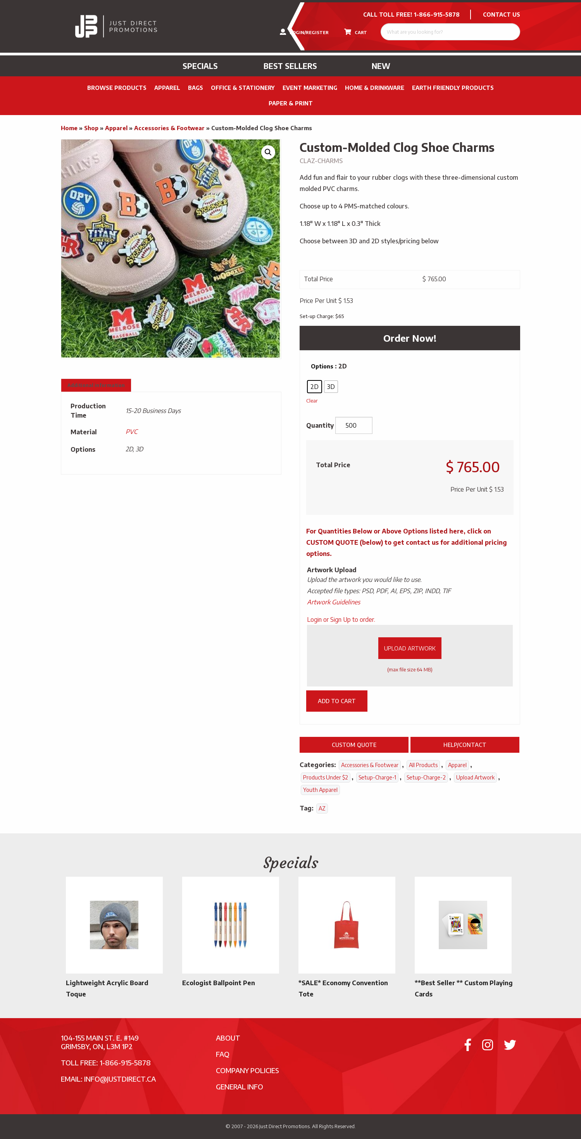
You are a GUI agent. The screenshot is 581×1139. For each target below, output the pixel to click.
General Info (239, 1086)
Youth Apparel (320, 789)
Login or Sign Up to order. (341, 619)
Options (322, 366)
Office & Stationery (243, 87)
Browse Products (117, 87)
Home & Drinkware (374, 87)
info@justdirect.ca (120, 1078)
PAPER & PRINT (291, 103)
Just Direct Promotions (284, 1126)
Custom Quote (354, 744)
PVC (131, 431)
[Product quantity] (353, 425)
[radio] (314, 386)
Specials (200, 66)
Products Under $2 (325, 777)
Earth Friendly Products (453, 87)
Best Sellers (290, 66)
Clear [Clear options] (312, 400)
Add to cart (337, 700)
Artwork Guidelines (333, 602)
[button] (268, 152)
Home (69, 127)
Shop (91, 127)
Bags (195, 87)
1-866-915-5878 (437, 14)
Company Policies (247, 1070)
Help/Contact (464, 744)
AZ (322, 808)
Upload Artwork (410, 648)
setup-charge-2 (426, 777)
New (381, 66)
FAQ (222, 1054)
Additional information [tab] (96, 385)
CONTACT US (501, 14)
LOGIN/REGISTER (304, 32)
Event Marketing (310, 87)
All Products (423, 765)
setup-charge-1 (377, 777)
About (228, 1037)
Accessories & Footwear (169, 127)
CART (355, 32)
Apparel (167, 87)
